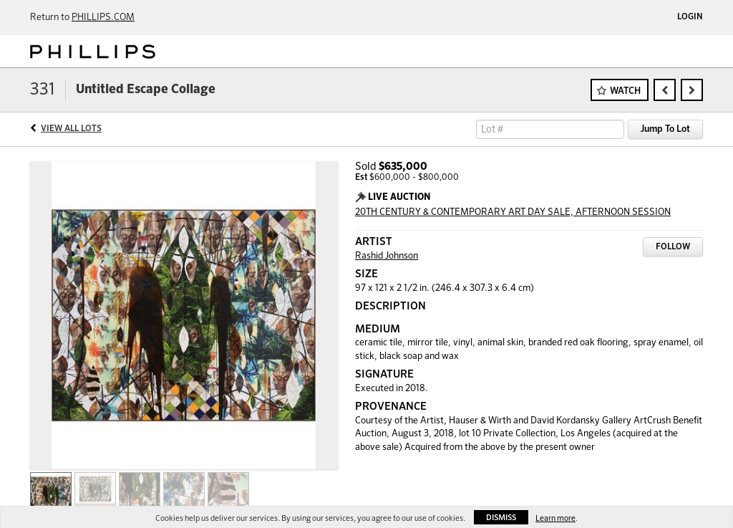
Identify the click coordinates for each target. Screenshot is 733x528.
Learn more (555, 518)
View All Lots (71, 129)
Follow (673, 247)
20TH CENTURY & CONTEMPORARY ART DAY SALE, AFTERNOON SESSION (513, 212)
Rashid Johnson (386, 256)
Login (690, 17)
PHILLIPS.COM (103, 17)
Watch (625, 91)
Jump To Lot (665, 129)
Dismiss (501, 518)
